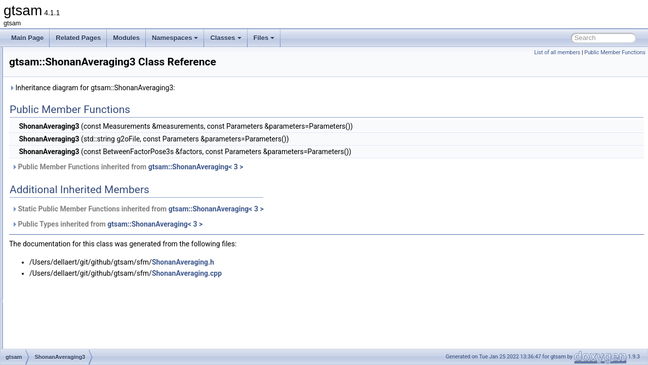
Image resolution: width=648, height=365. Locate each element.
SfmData (53, 147)
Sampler (53, 68)
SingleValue (57, 269)
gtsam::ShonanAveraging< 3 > (322, 167)
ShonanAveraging (66, 180)
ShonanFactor (60, 225)
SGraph (52, 169)
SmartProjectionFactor (72, 303)
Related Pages (78, 38)
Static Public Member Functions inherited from (264, 209)
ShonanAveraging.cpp (313, 273)
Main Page (27, 38)
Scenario (53, 102)
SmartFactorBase (65, 292)
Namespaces (175, 38)
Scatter (51, 91)
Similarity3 (55, 258)
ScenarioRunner (64, 113)
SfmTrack (54, 158)
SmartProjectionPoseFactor (79, 325)
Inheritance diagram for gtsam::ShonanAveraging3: (219, 88)
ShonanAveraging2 (67, 191)
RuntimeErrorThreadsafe (75, 57)
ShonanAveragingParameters (81, 213)
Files (264, 38)
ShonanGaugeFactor (70, 236)
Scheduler (55, 124)
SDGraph (54, 135)
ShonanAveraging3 (67, 202)
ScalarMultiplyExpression (75, 80)
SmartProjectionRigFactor (76, 347)
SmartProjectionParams (74, 314)
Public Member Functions (614, 52)
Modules (126, 38)
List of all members (557, 52)
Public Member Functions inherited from (254, 167)
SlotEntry (54, 280)
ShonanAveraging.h (309, 262)
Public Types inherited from (233, 224)
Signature (54, 247)
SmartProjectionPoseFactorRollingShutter (98, 336)
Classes (225, 38)
